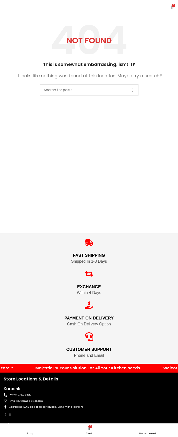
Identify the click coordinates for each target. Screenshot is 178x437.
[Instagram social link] (10, 414)
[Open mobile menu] (4, 7)
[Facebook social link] (6, 414)
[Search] (89, 90)
